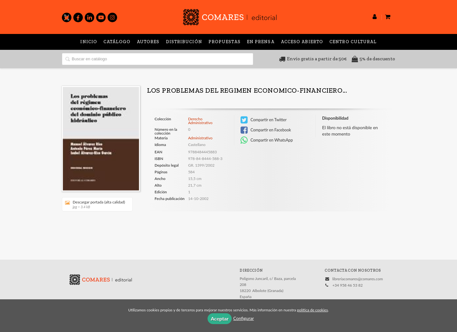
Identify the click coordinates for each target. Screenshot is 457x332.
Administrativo (200, 138)
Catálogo (116, 41)
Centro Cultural (353, 41)
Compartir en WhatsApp (267, 140)
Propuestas (225, 41)
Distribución (184, 41)
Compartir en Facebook (266, 130)
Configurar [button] (243, 318)
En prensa (261, 41)
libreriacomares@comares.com (357, 278)
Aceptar (219, 318)
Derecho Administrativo (200, 121)
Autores (148, 41)
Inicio (88, 41)
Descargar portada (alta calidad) (95, 204)
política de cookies (312, 310)
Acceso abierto (302, 41)
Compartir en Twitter (264, 120)
